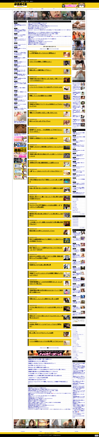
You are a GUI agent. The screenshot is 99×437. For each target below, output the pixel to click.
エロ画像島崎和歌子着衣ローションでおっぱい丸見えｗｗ (20, 74)
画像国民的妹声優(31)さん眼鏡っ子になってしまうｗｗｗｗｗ (79, 373)
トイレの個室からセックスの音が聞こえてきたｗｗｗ (46, 341)
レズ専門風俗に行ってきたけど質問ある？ (42, 53)
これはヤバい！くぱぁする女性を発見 (38, 377)
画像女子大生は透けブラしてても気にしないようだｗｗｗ (20, 100)
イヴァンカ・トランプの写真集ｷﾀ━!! (79, 179)
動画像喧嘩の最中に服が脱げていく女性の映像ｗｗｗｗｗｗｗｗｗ (41, 405)
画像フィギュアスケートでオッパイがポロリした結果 (78, 171)
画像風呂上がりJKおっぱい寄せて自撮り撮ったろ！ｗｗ (20, 70)
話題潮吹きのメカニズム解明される (37, 361)
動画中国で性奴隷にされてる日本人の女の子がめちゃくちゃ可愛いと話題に (43, 33)
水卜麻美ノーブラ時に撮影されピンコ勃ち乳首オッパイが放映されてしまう (79, 263)
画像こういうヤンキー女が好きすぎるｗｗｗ (20, 104)
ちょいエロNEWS (76, 344)
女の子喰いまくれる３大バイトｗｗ (37, 365)
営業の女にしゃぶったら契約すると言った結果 (44, 299)
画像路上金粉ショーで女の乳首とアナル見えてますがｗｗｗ (78, 183)
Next (57, 48)
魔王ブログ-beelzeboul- (77, 346)
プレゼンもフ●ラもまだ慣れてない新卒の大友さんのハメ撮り (79, 371)
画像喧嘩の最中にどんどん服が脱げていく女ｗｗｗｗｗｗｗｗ (40, 41)
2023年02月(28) (75, 225)
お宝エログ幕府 (75, 358)
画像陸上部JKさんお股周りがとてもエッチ (20, 57)
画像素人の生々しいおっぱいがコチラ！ (36, 40)
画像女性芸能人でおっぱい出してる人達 (20, 66)
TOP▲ (96, 435)
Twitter (40, 431)
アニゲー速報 (75, 354)
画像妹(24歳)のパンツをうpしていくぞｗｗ (20, 48)
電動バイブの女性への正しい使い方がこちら (43, 112)
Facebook (23, 431)
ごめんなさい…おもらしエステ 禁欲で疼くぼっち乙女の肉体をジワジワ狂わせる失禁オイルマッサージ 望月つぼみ (78, 388)
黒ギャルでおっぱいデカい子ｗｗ (39, 121)
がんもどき (75, 340)
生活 (77, 8)
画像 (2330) (75, 207)
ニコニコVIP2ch (75, 355)
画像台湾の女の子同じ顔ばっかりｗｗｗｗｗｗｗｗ (38, 407)
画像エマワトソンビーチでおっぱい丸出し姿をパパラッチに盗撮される (42, 38)
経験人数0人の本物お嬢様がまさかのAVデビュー (37, 406)
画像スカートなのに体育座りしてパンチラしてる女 (20, 35)
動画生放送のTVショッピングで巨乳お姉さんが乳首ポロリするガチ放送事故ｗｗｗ (44, 32)
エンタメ (31, 8)
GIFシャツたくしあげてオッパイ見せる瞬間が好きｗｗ (78, 154)
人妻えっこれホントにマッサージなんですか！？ (45, 171)
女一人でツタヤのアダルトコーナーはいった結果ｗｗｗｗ (76, 84)
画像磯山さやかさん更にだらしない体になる (76, 120)
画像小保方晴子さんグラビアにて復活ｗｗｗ (78, 158)
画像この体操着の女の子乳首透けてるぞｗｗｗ (20, 78)
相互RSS (52, 433)
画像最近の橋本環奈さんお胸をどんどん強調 (76, 93)
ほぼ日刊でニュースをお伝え (78, 352)
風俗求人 (31, 1)
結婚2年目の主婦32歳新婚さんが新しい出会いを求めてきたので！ (20, 117)
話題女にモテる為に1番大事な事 (40, 265)
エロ (65, 8)
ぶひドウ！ (75, 349)
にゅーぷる (75, 326)
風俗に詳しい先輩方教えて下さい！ (40, 70)
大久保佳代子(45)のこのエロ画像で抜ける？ (78, 150)
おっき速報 (75, 357)
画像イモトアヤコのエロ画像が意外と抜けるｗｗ (78, 132)
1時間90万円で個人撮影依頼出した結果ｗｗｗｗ (44, 162)
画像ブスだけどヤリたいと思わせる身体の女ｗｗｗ (20, 96)
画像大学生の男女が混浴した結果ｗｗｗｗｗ (37, 403)
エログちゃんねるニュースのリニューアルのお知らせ (78, 414)
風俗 (42, 8)
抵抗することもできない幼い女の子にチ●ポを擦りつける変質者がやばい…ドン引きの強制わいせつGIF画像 (79, 367)
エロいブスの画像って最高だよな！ (40, 61)
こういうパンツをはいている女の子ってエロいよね (45, 87)
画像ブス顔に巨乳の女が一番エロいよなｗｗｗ (78, 175)
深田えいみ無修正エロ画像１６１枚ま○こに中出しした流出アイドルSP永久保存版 (44, 402)
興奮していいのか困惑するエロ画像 (40, 95)
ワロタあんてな (75, 343)
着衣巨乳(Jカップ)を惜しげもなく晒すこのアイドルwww (20, 108)
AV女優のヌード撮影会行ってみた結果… (20, 92)
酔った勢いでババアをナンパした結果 (41, 333)
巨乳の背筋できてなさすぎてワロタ (37, 379)
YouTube (76, 431)
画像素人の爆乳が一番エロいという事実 (78, 162)
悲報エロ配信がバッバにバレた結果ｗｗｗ (43, 138)
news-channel (75, 333)
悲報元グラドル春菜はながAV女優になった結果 (77, 107)
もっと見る (82, 213)
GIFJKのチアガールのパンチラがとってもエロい (78, 166)
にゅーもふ (75, 328)
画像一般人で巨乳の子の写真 (79, 302)
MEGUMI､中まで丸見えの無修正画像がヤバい (79, 136)
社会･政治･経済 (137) (76, 212)
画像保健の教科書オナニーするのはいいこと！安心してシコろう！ (76, 125)
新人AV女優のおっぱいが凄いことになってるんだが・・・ (39, 27)
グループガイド (17, 1)
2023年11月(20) (75, 219)
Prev (41, 48)
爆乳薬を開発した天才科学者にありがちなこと (37, 28)
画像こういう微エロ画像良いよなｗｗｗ (20, 87)
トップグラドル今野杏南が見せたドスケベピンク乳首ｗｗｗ (76, 103)
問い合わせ (47, 433)
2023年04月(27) (75, 222)
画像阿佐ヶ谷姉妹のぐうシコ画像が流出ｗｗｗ (20, 62)
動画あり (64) (75, 210)
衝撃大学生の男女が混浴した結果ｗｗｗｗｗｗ (37, 42)
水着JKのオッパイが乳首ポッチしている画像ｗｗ (79, 141)
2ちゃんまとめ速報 (76, 338)
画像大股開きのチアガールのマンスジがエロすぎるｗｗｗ (78, 192)
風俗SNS (27, 1)
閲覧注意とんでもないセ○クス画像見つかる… (37, 24)
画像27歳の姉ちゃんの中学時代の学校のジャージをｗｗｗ (43, 371)
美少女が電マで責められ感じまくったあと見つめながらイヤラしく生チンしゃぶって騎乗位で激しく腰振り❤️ (78, 410)
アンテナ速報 (75, 331)
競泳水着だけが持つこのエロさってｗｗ (41, 230)
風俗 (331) (74, 201)
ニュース (19, 8)
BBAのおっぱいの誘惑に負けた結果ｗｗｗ (38, 367)
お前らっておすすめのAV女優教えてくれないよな (37, 23)
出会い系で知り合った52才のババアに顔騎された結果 (46, 188)
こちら (76, 321)
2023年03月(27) (75, 224)
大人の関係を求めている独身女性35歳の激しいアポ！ (20, 130)
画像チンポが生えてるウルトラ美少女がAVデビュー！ (42, 363)
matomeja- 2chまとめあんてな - (78, 334)
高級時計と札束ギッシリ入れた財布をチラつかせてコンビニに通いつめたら (46, 369)
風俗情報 (23, 1)
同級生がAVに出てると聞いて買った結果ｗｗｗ (40, 359)
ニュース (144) (75, 198)
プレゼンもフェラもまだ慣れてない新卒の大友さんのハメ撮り (40, 35)
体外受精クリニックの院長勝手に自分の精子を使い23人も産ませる (45, 375)
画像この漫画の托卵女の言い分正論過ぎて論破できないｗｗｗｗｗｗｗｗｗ (43, 25)
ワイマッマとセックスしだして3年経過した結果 (20, 44)
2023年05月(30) (75, 221)
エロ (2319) (75, 204)
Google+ (58, 431)
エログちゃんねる (76, 337)
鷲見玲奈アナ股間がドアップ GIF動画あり (36, 44)
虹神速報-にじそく (76, 351)
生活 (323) (74, 205)
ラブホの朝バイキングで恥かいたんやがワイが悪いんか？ (42, 373)
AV (53, 8)
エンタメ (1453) (75, 199)
